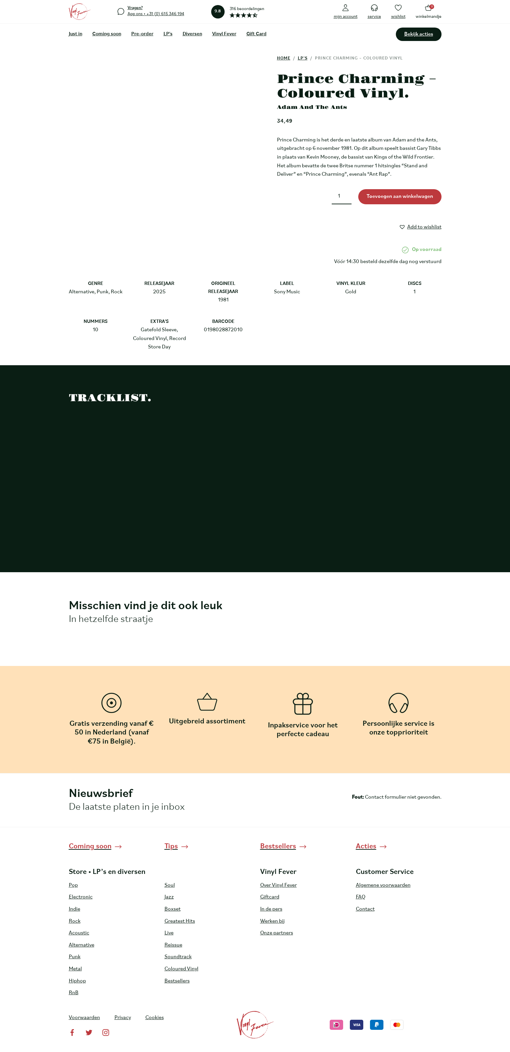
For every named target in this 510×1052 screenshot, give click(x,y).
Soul (170, 885)
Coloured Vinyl (181, 969)
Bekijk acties (418, 34)
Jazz (169, 897)
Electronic (81, 897)
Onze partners (276, 933)
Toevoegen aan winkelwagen (400, 196)
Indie (74, 909)
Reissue (173, 945)
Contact (365, 909)
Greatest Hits (180, 921)
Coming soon (106, 34)
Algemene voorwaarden (383, 885)
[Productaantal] (341, 196)
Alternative (81, 945)
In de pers (271, 909)
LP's (168, 34)
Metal (75, 969)
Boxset (173, 909)
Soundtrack (178, 957)
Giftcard (269, 897)
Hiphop (77, 981)
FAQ (360, 897)
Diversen (192, 34)
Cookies (154, 1017)
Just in (75, 34)
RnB (74, 993)
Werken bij (272, 921)
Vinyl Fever (224, 34)
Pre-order (142, 34)
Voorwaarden (84, 1017)
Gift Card (256, 34)
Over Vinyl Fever (278, 885)
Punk (75, 957)
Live (169, 933)
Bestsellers (177, 981)
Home (283, 58)
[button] (420, 226)
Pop (73, 885)
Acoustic (79, 933)
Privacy (122, 1017)
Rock (75, 921)
